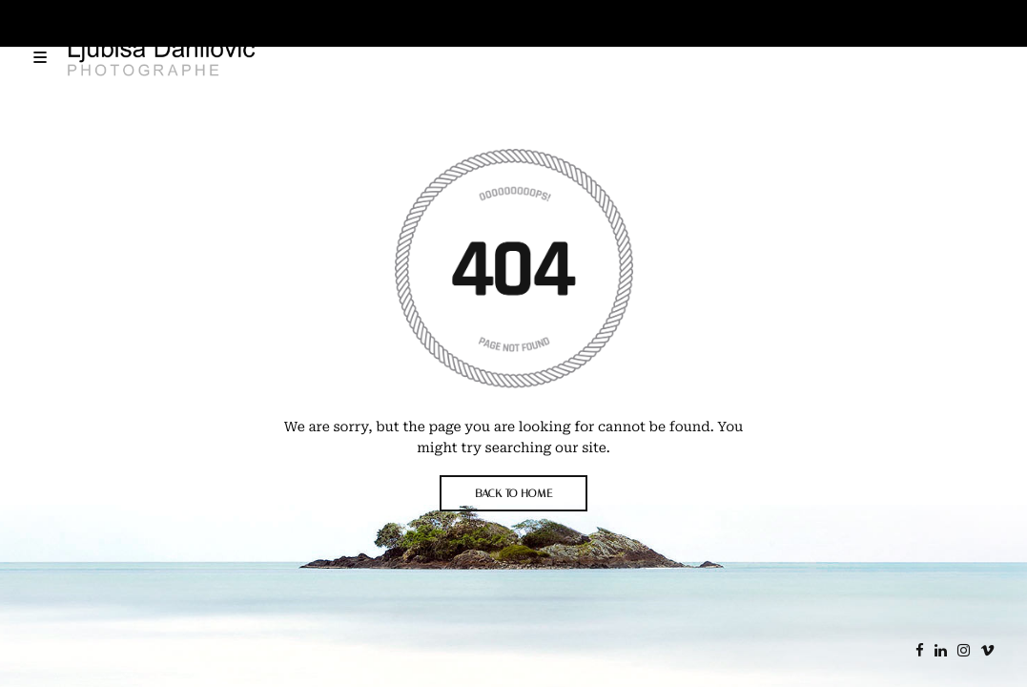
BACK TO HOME (513, 493)
